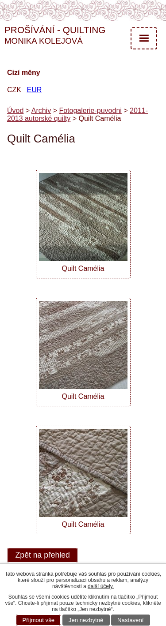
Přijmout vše (39, 620)
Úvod (15, 110)
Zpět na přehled (42, 555)
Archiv (41, 110)
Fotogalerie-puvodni (90, 110)
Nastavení (130, 620)
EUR (34, 90)
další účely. (101, 586)
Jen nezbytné (86, 620)
